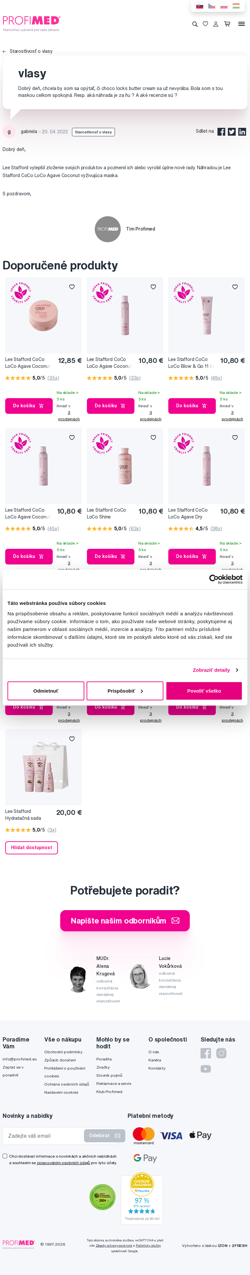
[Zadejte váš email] (45, 1136)
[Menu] (241, 24)
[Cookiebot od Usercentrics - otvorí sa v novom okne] (214, 579)
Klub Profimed (109, 1091)
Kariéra (154, 1060)
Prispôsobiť (125, 690)
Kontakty (156, 1068)
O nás (153, 1052)
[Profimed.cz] (32, 23)
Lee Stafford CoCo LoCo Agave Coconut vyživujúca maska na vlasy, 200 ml (27, 363)
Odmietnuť (45, 690)
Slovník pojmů (109, 1075)
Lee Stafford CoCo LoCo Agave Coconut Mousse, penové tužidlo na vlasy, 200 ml (111, 363)
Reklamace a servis (113, 1083)
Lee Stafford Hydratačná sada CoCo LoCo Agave (24, 815)
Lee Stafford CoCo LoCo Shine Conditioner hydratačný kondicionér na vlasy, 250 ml (111, 514)
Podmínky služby (148, 1245)
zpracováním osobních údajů (63, 1163)
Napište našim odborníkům (125, 920)
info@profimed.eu (20, 1059)
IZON (223, 1245)
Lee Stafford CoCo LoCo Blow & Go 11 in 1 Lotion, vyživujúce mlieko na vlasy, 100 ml (191, 363)
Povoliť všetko (204, 690)
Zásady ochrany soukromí (114, 1245)
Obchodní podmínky (63, 1052)
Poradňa (104, 1059)
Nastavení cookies (61, 1092)
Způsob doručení (60, 1060)
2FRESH (239, 1245)
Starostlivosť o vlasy (28, 51)
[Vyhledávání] (195, 24)
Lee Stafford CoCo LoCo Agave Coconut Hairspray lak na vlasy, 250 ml (28, 514)
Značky (103, 1067)
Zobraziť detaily (211, 670)
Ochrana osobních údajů (66, 1084)
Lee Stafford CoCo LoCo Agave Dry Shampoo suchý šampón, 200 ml (188, 514)
